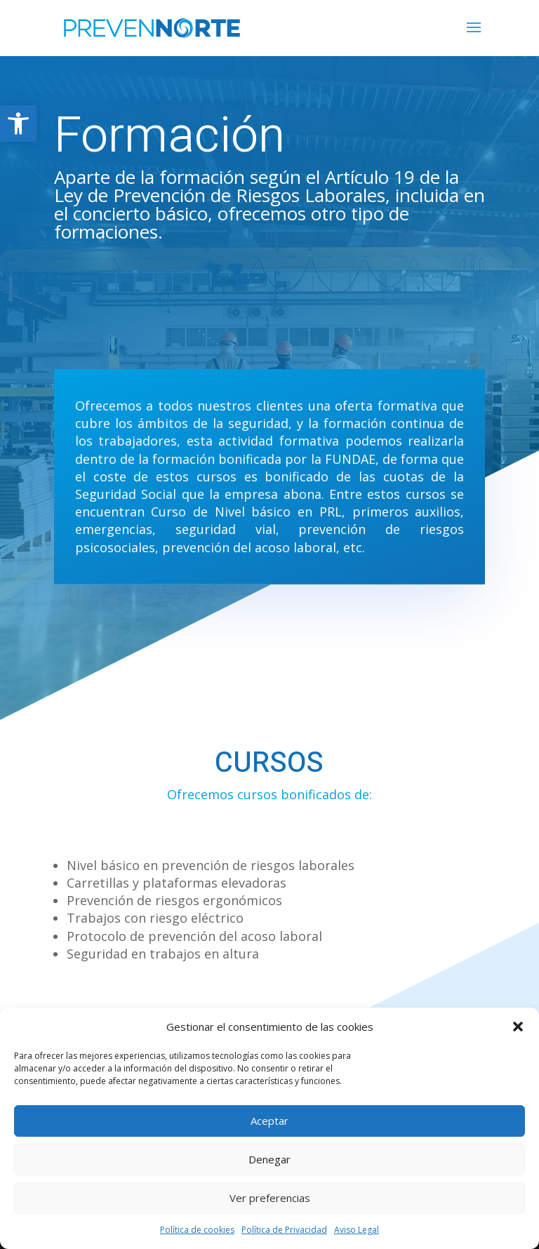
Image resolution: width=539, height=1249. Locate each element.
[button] (18, 123)
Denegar (269, 1159)
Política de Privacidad (284, 1230)
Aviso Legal (356, 1230)
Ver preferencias (269, 1198)
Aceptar (269, 1121)
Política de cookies (197, 1230)
